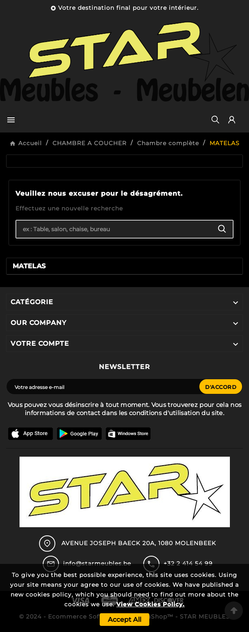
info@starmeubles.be (97, 563)
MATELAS (29, 266)
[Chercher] (114, 229)
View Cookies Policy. (150, 604)
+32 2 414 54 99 (188, 563)
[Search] (222, 229)
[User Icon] (231, 119)
